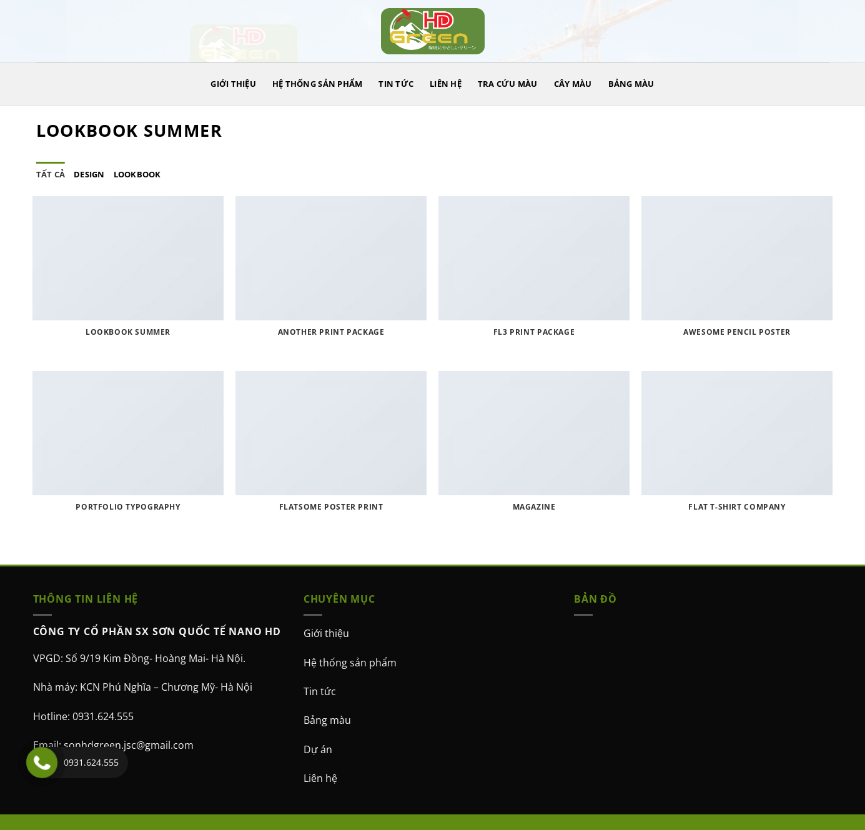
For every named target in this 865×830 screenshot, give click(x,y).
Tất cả (51, 174)
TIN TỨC (395, 83)
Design (89, 174)
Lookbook (137, 174)
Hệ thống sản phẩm (350, 662)
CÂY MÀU (573, 83)
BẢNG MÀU (631, 83)
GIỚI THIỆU (233, 83)
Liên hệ (320, 778)
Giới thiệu (326, 633)
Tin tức (320, 691)
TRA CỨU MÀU (508, 83)
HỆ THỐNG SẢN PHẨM (317, 83)
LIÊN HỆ (446, 83)
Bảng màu (327, 720)
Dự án (318, 749)
